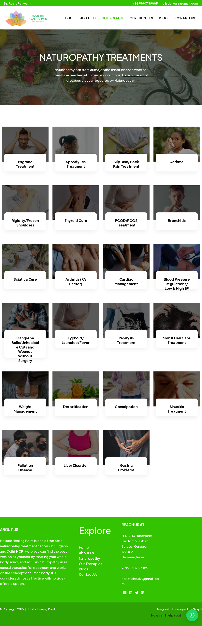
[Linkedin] (131, 593)
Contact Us (185, 18)
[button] (192, 615)
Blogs (164, 18)
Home (69, 18)
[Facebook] (125, 593)
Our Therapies (141, 18)
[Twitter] (136, 593)
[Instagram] (142, 593)
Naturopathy (113, 18)
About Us (88, 18)
